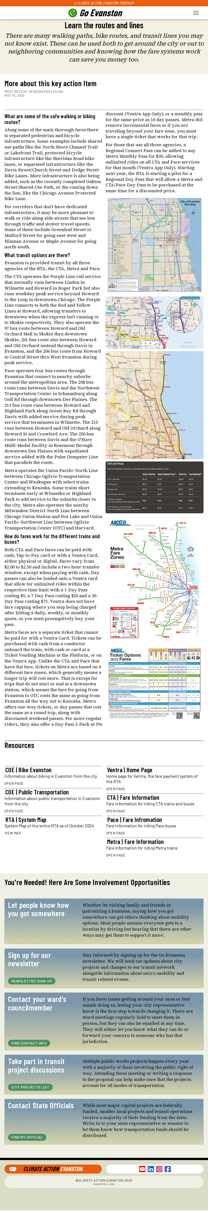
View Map (12, 833)
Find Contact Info (29, 1043)
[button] (198, 12)
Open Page (14, 783)
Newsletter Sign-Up (31, 981)
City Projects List (30, 1087)
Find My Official (27, 1137)
